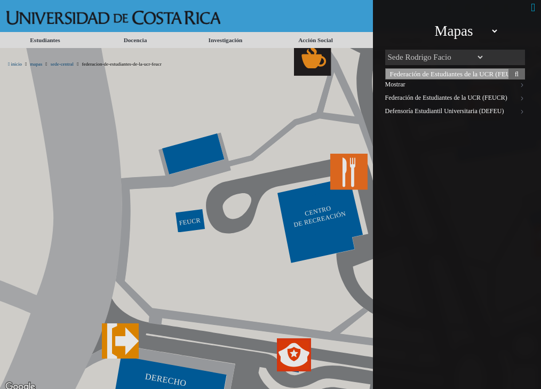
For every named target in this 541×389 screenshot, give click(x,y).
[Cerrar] (533, 7)
